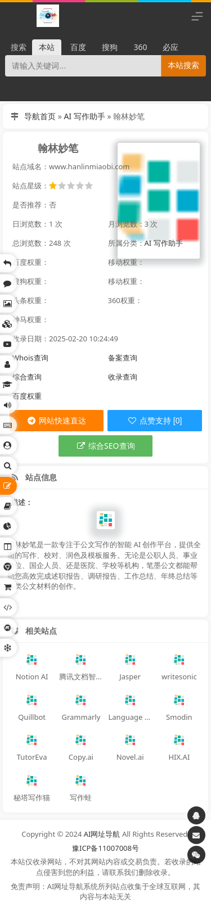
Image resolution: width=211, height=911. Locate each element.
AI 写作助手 (84, 116)
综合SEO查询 (105, 445)
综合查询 (27, 377)
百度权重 (27, 396)
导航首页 (40, 116)
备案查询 (122, 358)
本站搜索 (183, 65)
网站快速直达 (56, 420)
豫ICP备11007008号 (105, 848)
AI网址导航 (102, 834)
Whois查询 (30, 358)
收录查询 (122, 377)
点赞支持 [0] (154, 420)
